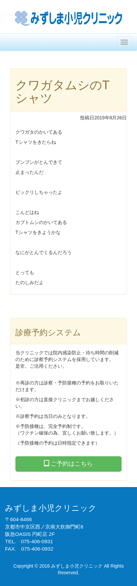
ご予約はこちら (68, 463)
